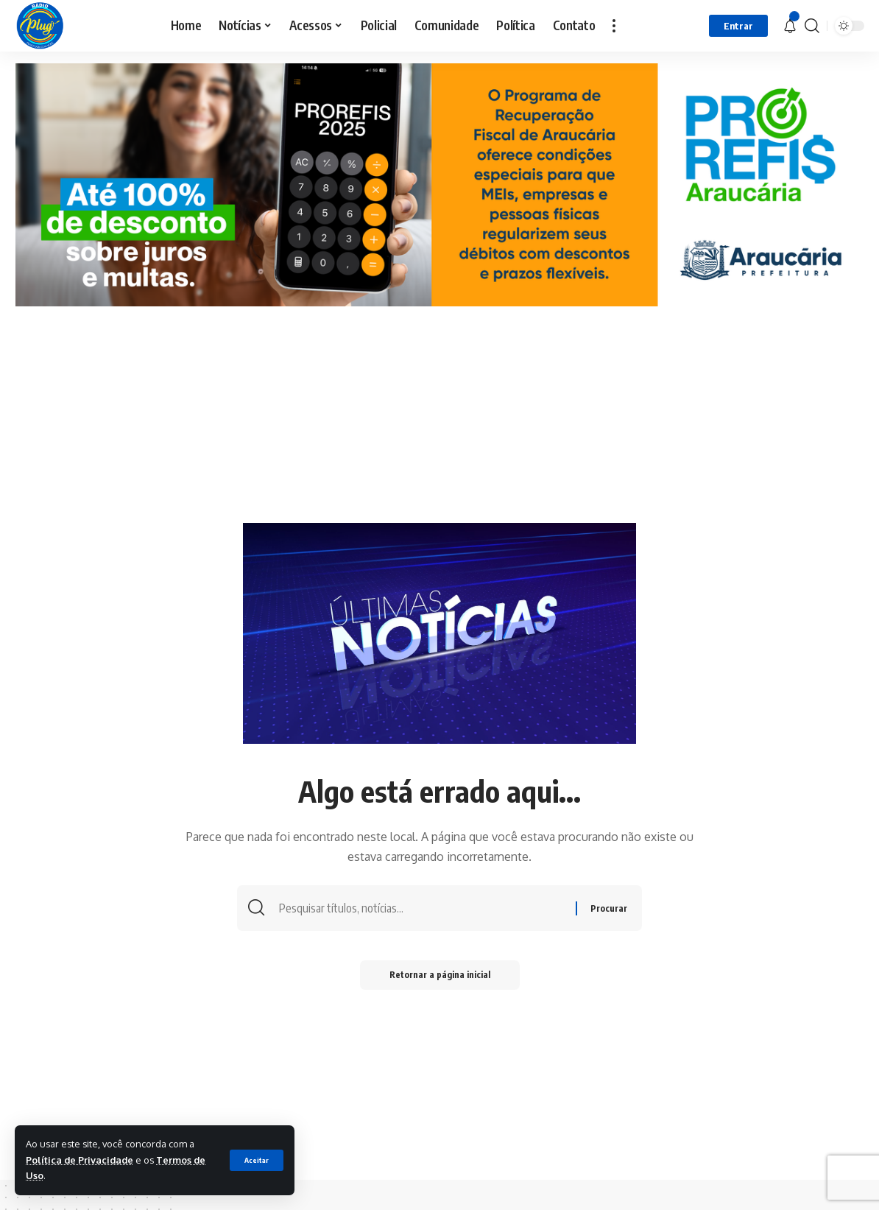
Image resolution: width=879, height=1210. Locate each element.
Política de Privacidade (79, 1160)
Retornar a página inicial (439, 974)
